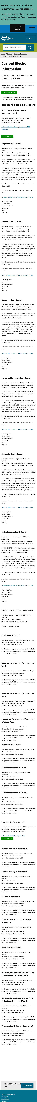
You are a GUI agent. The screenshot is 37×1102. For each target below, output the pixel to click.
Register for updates (9, 92)
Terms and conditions (8, 1094)
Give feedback (27, 1085)
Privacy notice (5, 1097)
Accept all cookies (18, 28)
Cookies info (32, 28)
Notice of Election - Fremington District (15, 128)
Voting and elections (20, 54)
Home (3, 54)
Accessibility (5, 1099)
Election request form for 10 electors (17, 197)
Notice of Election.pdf (13, 836)
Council (9, 54)
